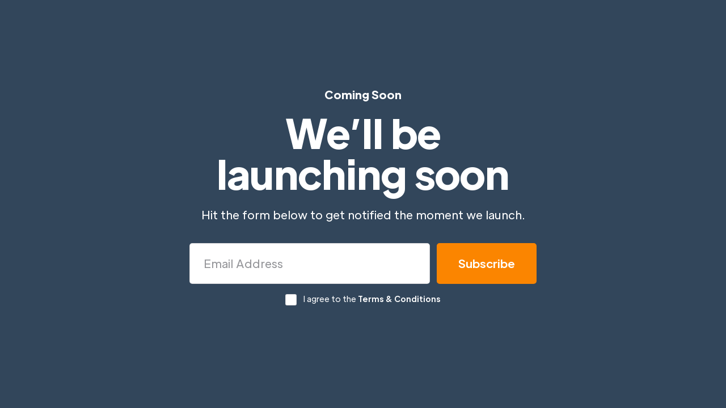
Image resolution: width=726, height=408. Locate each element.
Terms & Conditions (399, 299)
